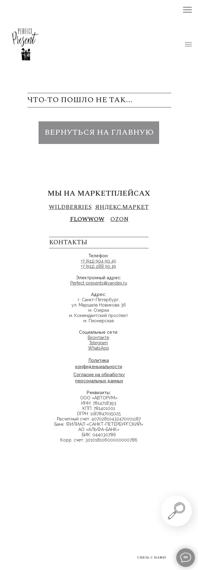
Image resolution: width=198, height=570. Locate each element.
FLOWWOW (87, 219)
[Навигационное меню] (188, 44)
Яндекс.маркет (122, 207)
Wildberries (70, 207)
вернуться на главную (99, 132)
